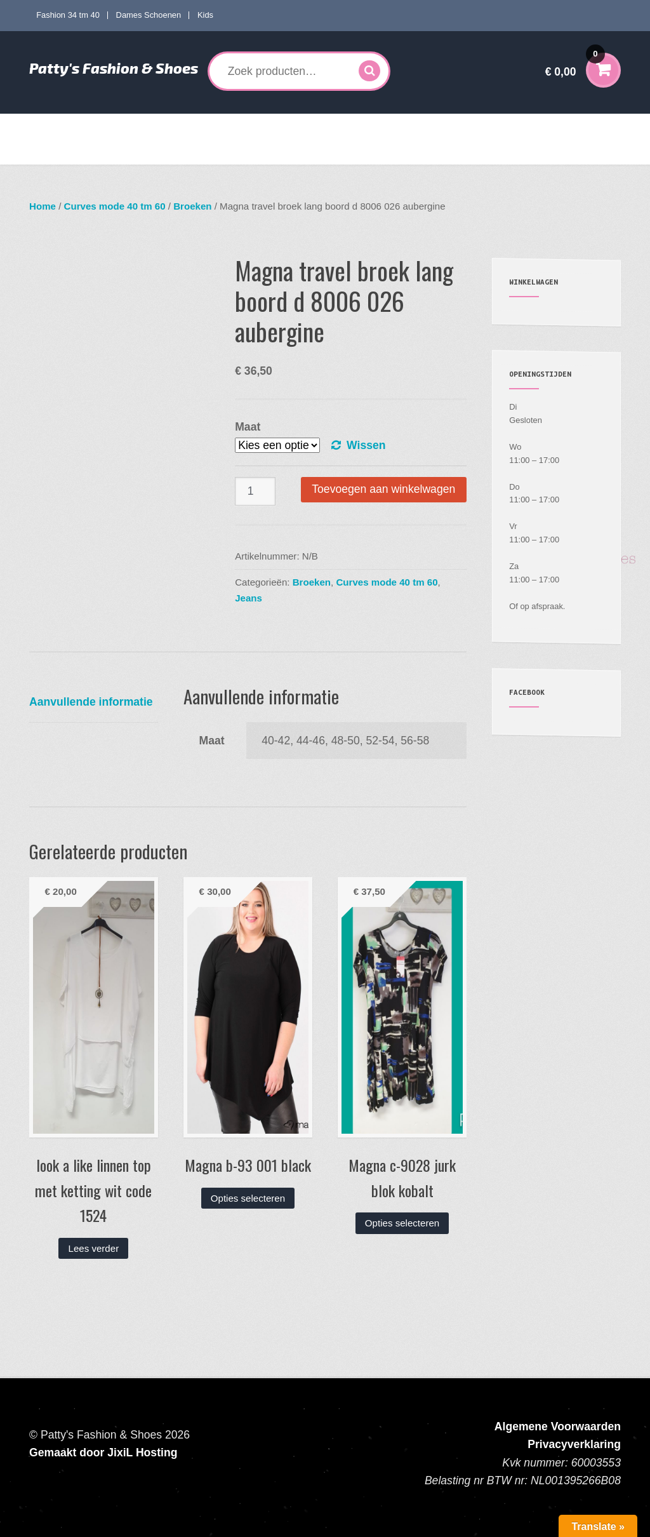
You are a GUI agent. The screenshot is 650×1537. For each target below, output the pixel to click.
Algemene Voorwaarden (557, 1426)
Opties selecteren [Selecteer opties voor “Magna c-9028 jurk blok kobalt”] (402, 1223)
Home (51, 126)
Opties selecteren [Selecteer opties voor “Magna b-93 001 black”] (248, 1198)
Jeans (248, 598)
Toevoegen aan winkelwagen (383, 489)
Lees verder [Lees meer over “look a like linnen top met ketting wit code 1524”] (94, 1248)
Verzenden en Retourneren (92, 152)
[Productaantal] (255, 491)
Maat (247, 426)
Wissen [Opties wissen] (366, 445)
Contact (174, 152)
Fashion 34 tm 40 (68, 15)
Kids (205, 15)
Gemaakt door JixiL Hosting (103, 1452)
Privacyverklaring (574, 1444)
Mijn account (525, 126)
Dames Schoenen (149, 15)
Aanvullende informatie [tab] (91, 701)
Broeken (192, 206)
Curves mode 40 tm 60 (216, 126)
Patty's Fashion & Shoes (113, 68)
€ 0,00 (575, 63)
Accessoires (450, 126)
